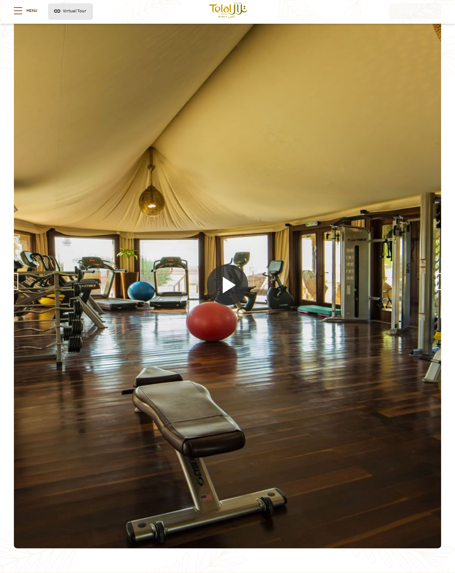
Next (439, 286)
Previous (15, 286)
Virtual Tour (69, 11)
